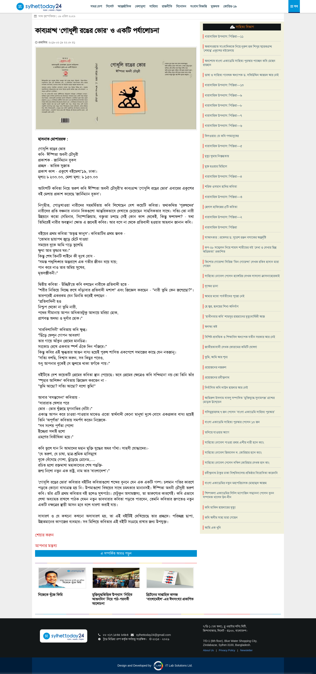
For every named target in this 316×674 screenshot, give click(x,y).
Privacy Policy (227, 650)
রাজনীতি (167, 6)
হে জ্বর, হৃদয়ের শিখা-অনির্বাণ (221, 306)
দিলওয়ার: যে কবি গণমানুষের (222, 136)
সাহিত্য (153, 6)
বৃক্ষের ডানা (211, 286)
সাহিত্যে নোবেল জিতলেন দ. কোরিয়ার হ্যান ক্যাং (233, 452)
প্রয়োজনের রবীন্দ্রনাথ (217, 377)
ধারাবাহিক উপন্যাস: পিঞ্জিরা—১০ (224, 85)
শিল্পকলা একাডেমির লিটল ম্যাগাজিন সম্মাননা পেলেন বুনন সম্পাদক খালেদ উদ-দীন (238, 495)
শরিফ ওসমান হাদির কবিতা (221, 186)
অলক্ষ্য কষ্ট (211, 326)
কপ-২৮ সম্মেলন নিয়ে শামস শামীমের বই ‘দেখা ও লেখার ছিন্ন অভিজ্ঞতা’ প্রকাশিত (239, 249)
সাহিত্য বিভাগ (242, 26)
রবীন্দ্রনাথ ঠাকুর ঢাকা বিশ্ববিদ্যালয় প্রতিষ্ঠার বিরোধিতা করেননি (241, 473)
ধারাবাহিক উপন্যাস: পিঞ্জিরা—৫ (223, 146)
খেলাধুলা (140, 6)
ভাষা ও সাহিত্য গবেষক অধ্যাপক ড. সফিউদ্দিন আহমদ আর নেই (242, 75)
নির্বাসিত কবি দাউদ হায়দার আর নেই (226, 387)
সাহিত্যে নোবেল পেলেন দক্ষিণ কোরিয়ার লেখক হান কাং (237, 462)
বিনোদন (181, 6)
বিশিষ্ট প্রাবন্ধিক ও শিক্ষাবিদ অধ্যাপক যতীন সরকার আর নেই (240, 337)
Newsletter (246, 650)
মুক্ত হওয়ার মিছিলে (216, 166)
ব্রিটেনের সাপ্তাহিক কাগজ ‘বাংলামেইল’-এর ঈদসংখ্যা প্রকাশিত (169, 597)
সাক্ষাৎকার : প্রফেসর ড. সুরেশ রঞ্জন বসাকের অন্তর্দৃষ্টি (235, 237)
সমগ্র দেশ (96, 6)
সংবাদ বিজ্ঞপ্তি (198, 6)
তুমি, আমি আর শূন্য (216, 357)
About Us (208, 650)
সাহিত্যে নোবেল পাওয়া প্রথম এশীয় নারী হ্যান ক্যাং (234, 442)
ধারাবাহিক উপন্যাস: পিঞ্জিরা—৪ (223, 176)
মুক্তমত (215, 6)
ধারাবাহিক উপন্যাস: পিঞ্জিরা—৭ (223, 115)
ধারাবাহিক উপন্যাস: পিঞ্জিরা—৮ (223, 105)
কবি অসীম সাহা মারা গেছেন (221, 517)
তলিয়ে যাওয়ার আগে (217, 432)
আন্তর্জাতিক (124, 6)
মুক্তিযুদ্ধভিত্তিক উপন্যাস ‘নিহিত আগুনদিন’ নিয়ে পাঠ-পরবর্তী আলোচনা (112, 599)
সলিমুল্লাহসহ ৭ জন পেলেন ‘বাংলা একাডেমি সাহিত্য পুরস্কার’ (240, 412)
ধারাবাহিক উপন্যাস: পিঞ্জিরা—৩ (223, 197)
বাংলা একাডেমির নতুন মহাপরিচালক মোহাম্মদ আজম (236, 483)
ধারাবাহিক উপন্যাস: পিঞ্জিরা (221, 227)
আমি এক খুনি (213, 527)
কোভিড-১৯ (230, 6)
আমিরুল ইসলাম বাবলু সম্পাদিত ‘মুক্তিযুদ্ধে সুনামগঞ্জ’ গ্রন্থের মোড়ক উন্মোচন (239, 400)
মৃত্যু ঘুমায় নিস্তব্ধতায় (217, 156)
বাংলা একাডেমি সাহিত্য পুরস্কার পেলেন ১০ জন (232, 422)
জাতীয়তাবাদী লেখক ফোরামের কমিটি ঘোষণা (231, 347)
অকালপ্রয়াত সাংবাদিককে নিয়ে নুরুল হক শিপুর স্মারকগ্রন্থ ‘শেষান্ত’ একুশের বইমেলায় (237, 48)
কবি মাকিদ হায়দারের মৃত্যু (220, 507)
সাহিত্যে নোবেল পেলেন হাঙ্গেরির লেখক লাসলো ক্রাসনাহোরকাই (242, 276)
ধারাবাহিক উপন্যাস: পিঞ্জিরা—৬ (223, 125)
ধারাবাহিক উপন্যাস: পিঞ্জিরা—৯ (223, 95)
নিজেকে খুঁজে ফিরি (50, 594)
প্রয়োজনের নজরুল (215, 367)
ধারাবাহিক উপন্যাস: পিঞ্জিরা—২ (223, 217)
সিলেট (110, 6)
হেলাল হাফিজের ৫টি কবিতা (221, 207)
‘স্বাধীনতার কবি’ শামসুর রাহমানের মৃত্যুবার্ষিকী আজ (235, 316)
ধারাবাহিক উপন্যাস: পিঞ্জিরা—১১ (224, 36)
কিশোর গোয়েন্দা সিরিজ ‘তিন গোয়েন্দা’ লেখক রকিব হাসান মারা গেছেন (241, 264)
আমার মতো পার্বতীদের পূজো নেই (224, 296)
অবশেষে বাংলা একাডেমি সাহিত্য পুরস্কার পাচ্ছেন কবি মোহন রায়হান (239, 63)
